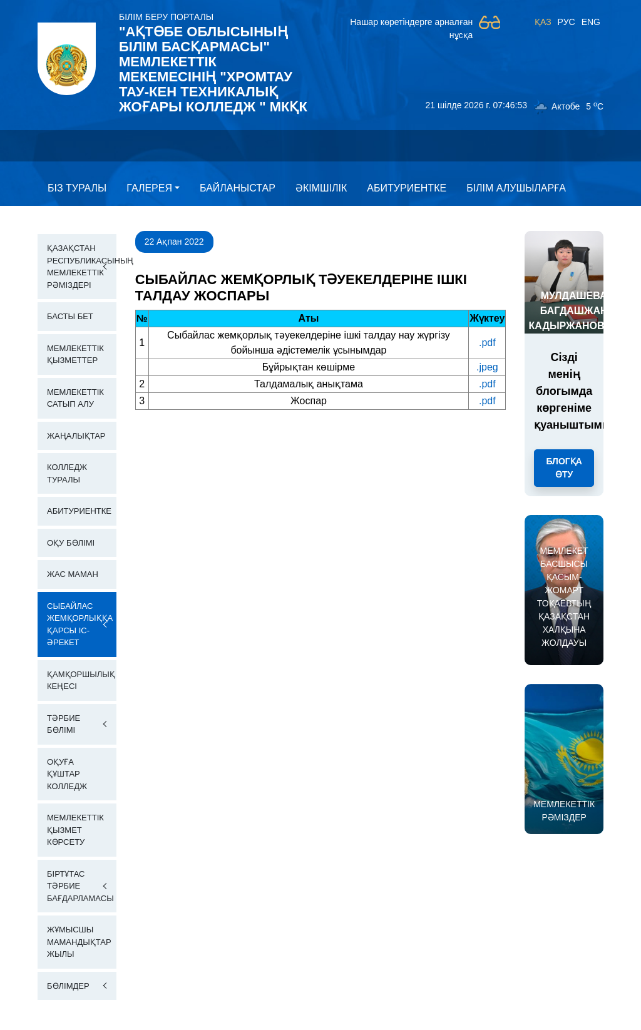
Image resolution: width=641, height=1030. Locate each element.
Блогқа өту (564, 467)
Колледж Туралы (67, 473)
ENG (591, 22)
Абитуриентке (406, 188)
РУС (566, 22)
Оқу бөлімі (71, 543)
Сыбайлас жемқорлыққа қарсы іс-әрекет (80, 624)
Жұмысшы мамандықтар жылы (79, 942)
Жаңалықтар (76, 436)
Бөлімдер (68, 986)
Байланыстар (237, 188)
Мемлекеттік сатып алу (75, 398)
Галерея (149, 188)
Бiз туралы (77, 188)
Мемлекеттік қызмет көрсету (75, 830)
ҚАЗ (543, 22)
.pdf (487, 342)
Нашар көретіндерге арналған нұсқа (411, 28)
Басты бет (70, 316)
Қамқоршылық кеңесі (81, 680)
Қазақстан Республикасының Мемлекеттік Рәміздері (81, 266)
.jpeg (487, 367)
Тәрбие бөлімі (63, 724)
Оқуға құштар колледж (67, 774)
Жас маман (72, 574)
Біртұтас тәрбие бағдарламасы (80, 886)
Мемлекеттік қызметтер (75, 354)
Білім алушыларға (516, 188)
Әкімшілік (321, 188)
